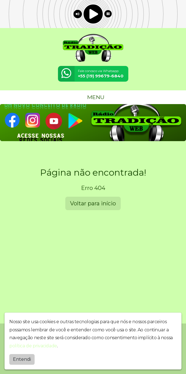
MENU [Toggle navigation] (93, 97)
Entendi (22, 359)
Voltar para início (93, 203)
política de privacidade (33, 345)
